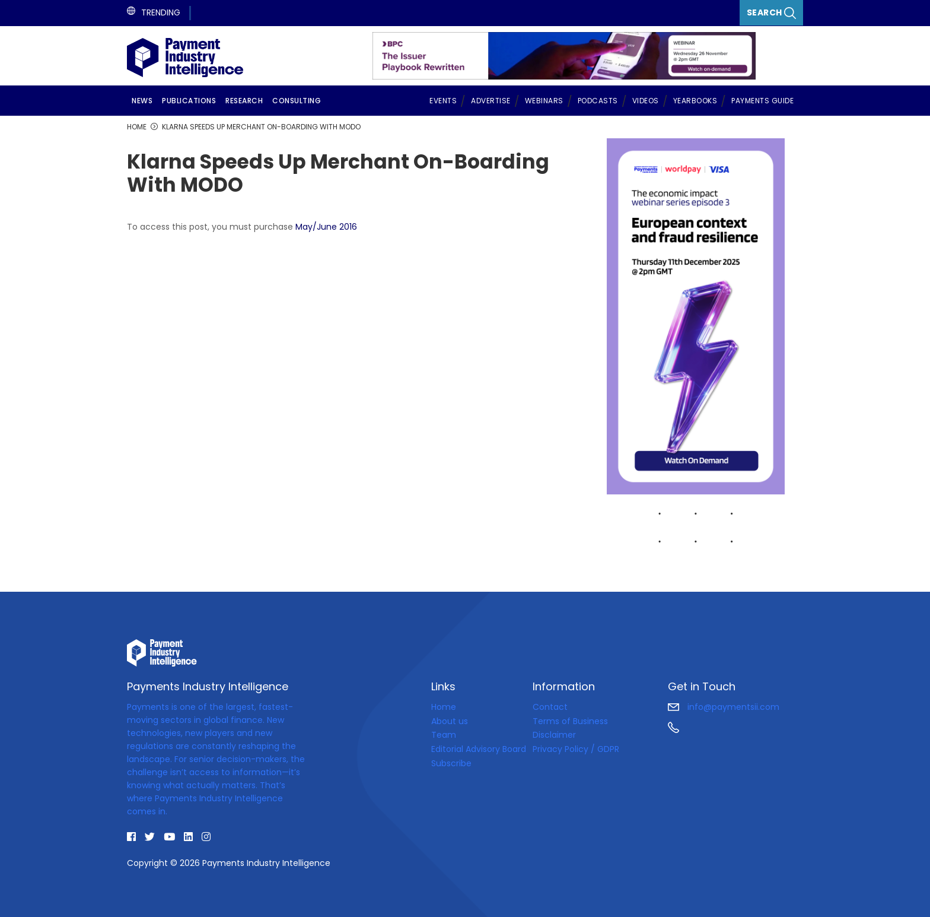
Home (443, 707)
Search (772, 13)
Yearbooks (695, 101)
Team (443, 735)
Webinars (544, 101)
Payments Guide (762, 101)
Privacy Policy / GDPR (576, 749)
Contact (550, 707)
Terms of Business (570, 721)
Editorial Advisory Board (478, 749)
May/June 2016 (326, 227)
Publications (189, 101)
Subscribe (451, 763)
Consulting (296, 101)
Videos (645, 101)
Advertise (491, 101)
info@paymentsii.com (723, 707)
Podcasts (598, 101)
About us (449, 721)
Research (244, 101)
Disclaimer (554, 735)
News (142, 101)
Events (443, 101)
